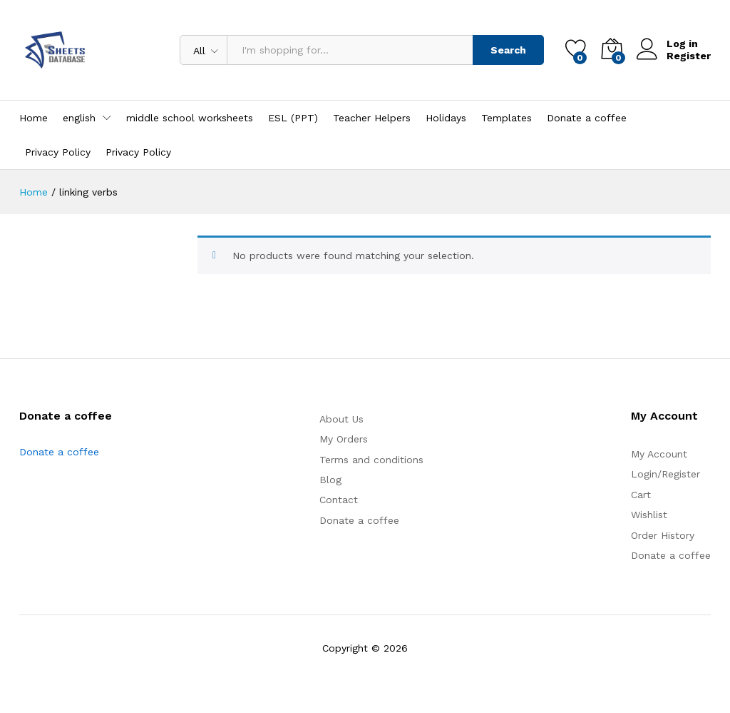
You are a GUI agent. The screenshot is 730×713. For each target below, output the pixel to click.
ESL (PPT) (293, 118)
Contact (338, 499)
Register (689, 55)
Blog (330, 479)
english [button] (79, 118)
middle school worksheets (189, 118)
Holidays (446, 118)
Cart (641, 494)
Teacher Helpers (372, 118)
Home (33, 118)
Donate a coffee (587, 118)
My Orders (343, 439)
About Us (341, 419)
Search (508, 50)
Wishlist (649, 514)
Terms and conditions (371, 459)
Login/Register (665, 474)
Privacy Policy (58, 152)
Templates (506, 118)
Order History (662, 535)
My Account (659, 454)
